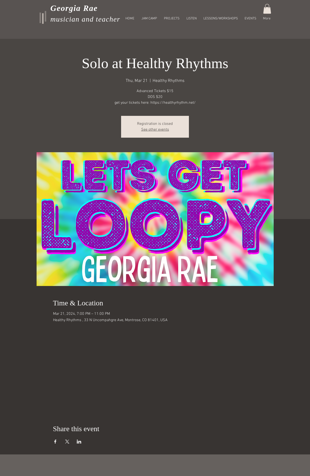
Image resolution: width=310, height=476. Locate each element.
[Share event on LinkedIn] (79, 442)
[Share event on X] (67, 442)
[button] (267, 9)
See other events (155, 129)
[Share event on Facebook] (55, 442)
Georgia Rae (74, 8)
